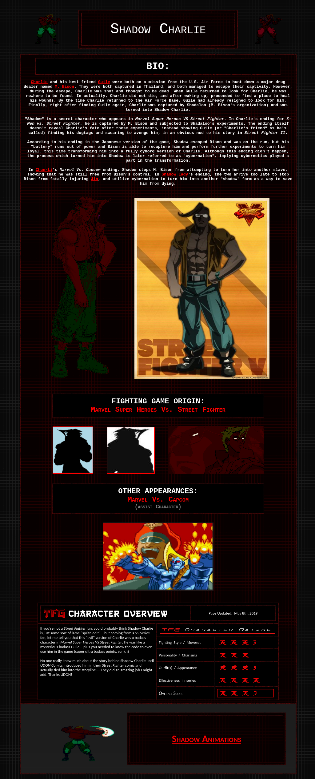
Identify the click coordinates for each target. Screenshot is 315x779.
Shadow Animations (206, 739)
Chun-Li (44, 170)
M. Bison (64, 86)
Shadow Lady (174, 174)
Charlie (39, 82)
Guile (104, 82)
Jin (94, 179)
